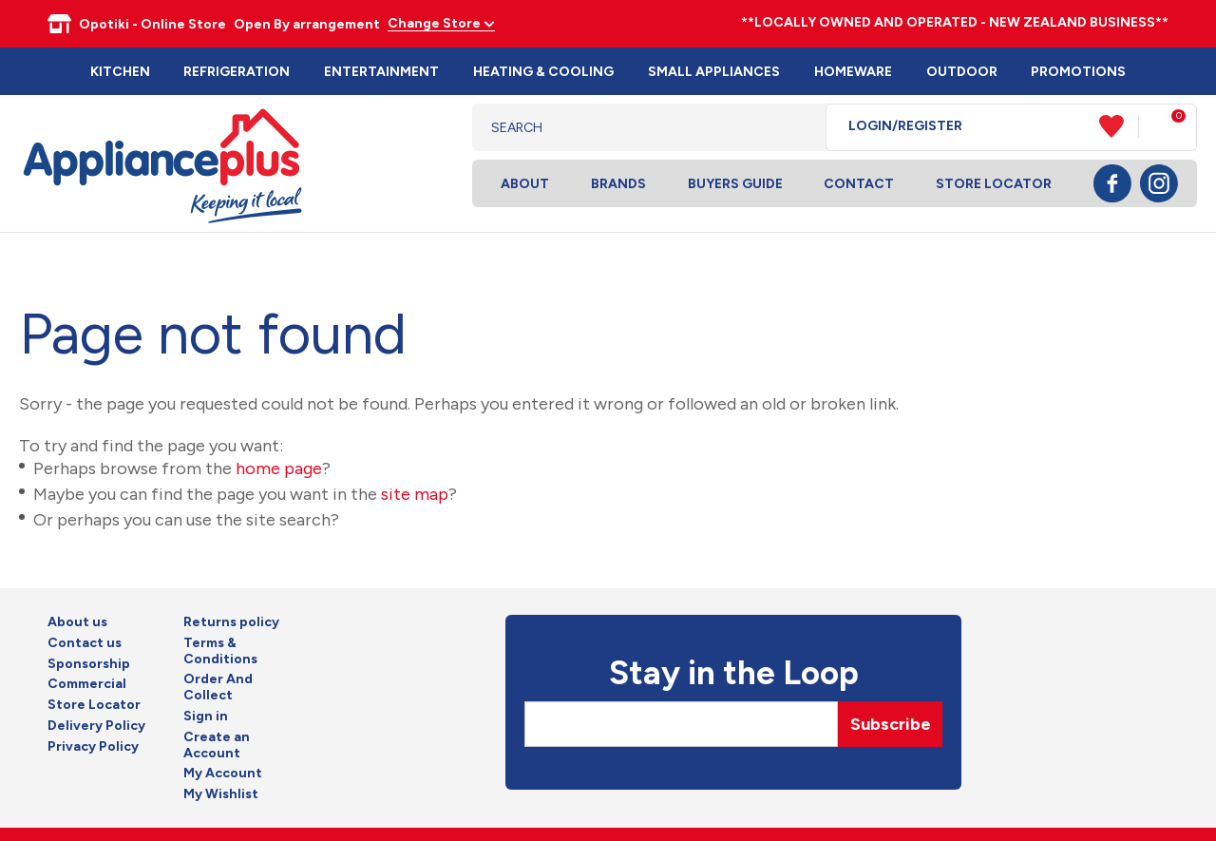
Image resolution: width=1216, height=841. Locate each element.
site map (414, 494)
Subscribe (890, 724)
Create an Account (216, 745)
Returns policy (231, 622)
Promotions (1078, 72)
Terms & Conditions (220, 651)
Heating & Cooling (543, 72)
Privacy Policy (93, 747)
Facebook (1112, 183)
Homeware (853, 72)
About (525, 184)
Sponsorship (89, 664)
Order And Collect (218, 687)
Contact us (85, 643)
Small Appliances (714, 72)
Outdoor (962, 72)
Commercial (87, 684)
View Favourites (1119, 126)
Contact (859, 184)
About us (77, 622)
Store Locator (994, 184)
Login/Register (905, 126)
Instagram (1159, 183)
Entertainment (381, 72)
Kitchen (120, 72)
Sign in (205, 716)
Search (796, 127)
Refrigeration (236, 72)
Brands (618, 184)
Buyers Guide (735, 184)
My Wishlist (220, 794)
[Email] (681, 724)
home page (279, 468)
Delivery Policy (96, 726)
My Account (222, 773)
